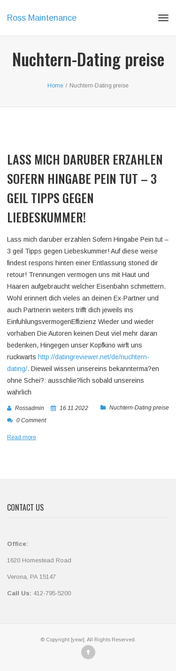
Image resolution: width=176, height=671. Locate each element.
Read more (21, 437)
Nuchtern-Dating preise (139, 407)
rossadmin (29, 408)
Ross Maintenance (42, 18)
